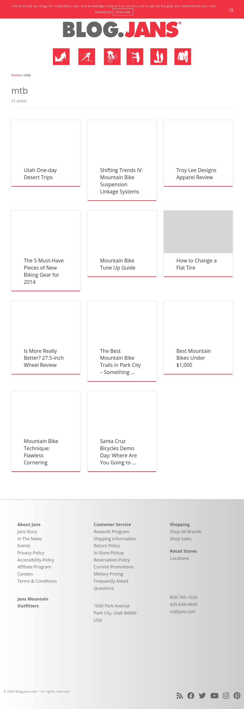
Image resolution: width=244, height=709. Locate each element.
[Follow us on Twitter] (202, 695)
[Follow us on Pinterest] (237, 695)
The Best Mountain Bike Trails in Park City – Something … (120, 361)
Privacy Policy (30, 553)
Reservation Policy (112, 560)
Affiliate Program (34, 567)
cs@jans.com (183, 611)
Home (16, 75)
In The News (29, 539)
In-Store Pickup (109, 553)
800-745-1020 (183, 597)
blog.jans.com (26, 691)
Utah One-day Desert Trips (40, 174)
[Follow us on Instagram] (226, 695)
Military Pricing (108, 574)
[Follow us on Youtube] (214, 695)
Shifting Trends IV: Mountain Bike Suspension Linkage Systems (121, 181)
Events (23, 545)
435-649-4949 (183, 604)
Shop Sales (181, 539)
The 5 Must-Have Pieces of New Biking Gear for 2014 (44, 271)
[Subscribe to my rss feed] (180, 695)
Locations (179, 558)
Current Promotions (113, 567)
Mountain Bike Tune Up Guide (118, 264)
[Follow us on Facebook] (190, 695)
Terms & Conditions (37, 581)
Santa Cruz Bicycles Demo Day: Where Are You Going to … (118, 452)
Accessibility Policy (35, 560)
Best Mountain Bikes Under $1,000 (193, 358)
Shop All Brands (185, 531)
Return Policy (107, 545)
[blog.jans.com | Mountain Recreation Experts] (122, 31)
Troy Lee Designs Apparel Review (196, 174)
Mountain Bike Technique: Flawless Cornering (41, 452)
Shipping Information (115, 539)
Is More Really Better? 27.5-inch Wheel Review (44, 358)
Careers (25, 574)
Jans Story (27, 531)
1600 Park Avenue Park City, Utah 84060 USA (115, 613)
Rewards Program (111, 531)
